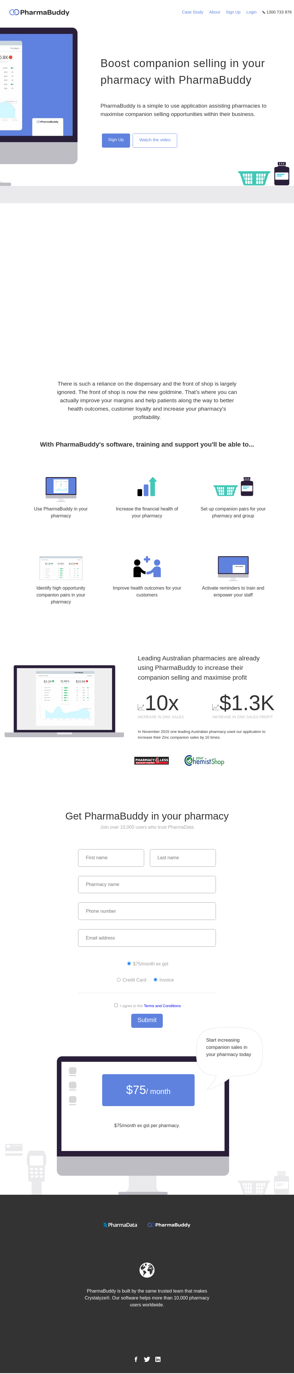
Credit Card (131, 980)
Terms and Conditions (162, 1006)
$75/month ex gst (147, 964)
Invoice (164, 980)
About (214, 12)
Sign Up (233, 12)
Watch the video (156, 140)
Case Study (192, 12)
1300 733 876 (277, 12)
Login (251, 12)
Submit (147, 1020)
